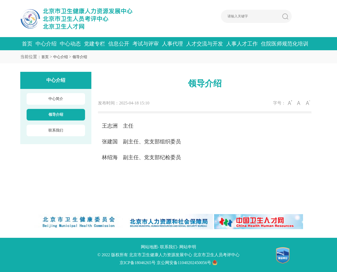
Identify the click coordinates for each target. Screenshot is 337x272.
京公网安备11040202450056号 (187, 262)
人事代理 (172, 44)
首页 (27, 44)
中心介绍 (46, 44)
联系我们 (55, 130)
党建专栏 (94, 44)
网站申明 (187, 247)
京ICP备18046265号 (138, 262)
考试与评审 (145, 44)
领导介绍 (79, 57)
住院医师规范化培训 (284, 44)
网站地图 (149, 247)
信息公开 (118, 44)
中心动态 (70, 44)
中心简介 (55, 99)
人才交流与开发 (204, 44)
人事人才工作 (242, 44)
